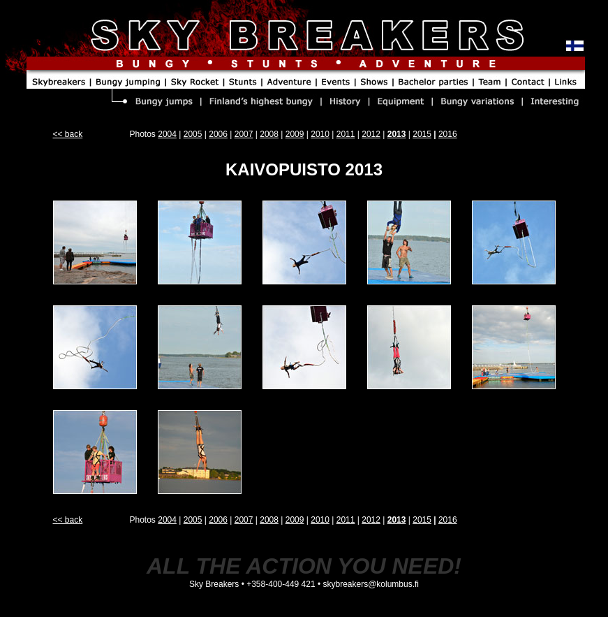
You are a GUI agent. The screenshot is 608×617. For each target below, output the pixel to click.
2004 (167, 134)
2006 (218, 134)
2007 (244, 134)
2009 (295, 134)
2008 (269, 134)
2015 (422, 134)
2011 (345, 134)
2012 (371, 134)
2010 (320, 134)
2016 (447, 134)
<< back (68, 134)
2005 (193, 134)
